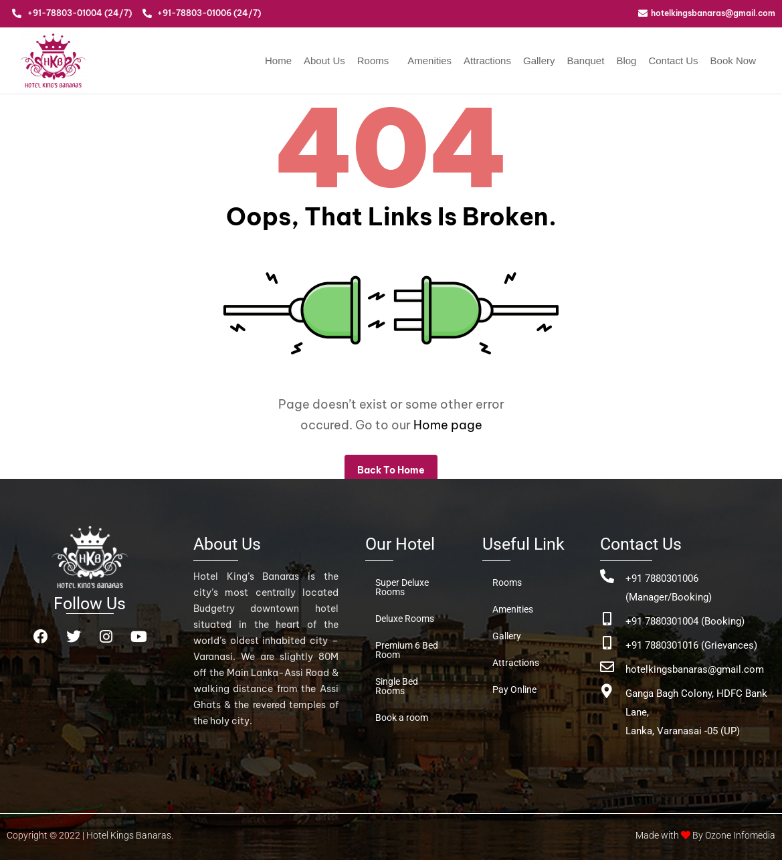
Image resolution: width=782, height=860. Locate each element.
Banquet (585, 60)
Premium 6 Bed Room (406, 650)
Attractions (487, 60)
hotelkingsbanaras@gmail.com (694, 669)
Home (278, 60)
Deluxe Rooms (404, 618)
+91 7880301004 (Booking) (685, 621)
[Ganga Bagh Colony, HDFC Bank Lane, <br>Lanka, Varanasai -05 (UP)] (607, 691)
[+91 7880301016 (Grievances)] (607, 643)
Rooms (373, 60)
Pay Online (514, 689)
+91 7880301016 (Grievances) (691, 645)
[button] (376, 60)
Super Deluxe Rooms (402, 587)
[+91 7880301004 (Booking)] (607, 619)
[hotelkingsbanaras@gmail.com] (607, 667)
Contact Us (673, 60)
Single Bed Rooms (396, 686)
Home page (447, 425)
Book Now (733, 60)
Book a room (401, 717)
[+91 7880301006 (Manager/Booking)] (607, 576)
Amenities (429, 60)
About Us (324, 60)
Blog (626, 60)
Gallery (539, 60)
